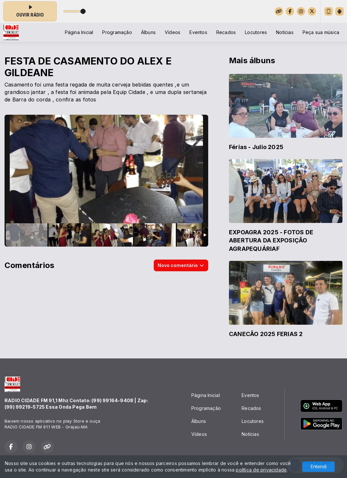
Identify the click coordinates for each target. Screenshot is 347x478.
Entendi (319, 466)
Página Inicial (79, 32)
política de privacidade (261, 469)
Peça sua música (321, 32)
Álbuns (148, 32)
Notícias (284, 32)
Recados (226, 32)
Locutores (256, 32)
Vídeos (172, 32)
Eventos (198, 32)
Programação (117, 32)
